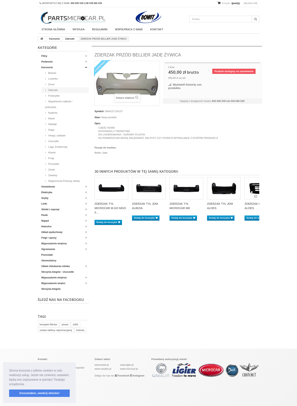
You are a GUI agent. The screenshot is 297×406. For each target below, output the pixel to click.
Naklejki (52, 124)
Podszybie (54, 95)
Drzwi (51, 84)
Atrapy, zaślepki (56, 135)
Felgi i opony (48, 237)
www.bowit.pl (102, 364)
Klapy (51, 129)
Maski (51, 118)
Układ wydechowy (52, 232)
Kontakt (156, 29)
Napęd (45, 220)
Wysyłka (78, 29)
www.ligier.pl (127, 364)
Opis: (98, 123)
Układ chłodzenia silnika (55, 266)
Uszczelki (53, 141)
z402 (75, 324)
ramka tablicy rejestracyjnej (56, 330)
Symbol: (99, 111)
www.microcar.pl (129, 368)
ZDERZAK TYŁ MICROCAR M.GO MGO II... (110, 208)
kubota (80, 330)
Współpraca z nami (129, 29)
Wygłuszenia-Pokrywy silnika (64, 181)
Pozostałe (53, 163)
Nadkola (52, 112)
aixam (64, 324)
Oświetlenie (48, 186)
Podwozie (47, 61)
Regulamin (99, 29)
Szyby (44, 198)
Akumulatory (48, 260)
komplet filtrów (48, 324)
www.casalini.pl (103, 368)
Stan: (98, 117)
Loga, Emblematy (57, 146)
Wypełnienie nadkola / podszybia (58, 104)
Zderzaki (53, 90)
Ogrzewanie (48, 249)
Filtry (44, 56)
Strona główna (53, 29)
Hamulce (46, 226)
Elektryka (46, 192)
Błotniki (52, 73)
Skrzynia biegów (51, 288)
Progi (51, 158)
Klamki (52, 152)
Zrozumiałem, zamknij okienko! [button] (39, 393)
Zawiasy (52, 175)
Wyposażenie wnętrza (54, 243)
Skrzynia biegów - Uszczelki (57, 271)
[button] (26, 384)
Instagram (137, 375)
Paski (44, 215)
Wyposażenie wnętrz (53, 283)
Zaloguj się (250, 3)
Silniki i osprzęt (50, 209)
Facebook (122, 375)
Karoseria (47, 67)
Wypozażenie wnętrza (53, 277)
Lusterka (53, 78)
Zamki (51, 169)
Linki (44, 203)
